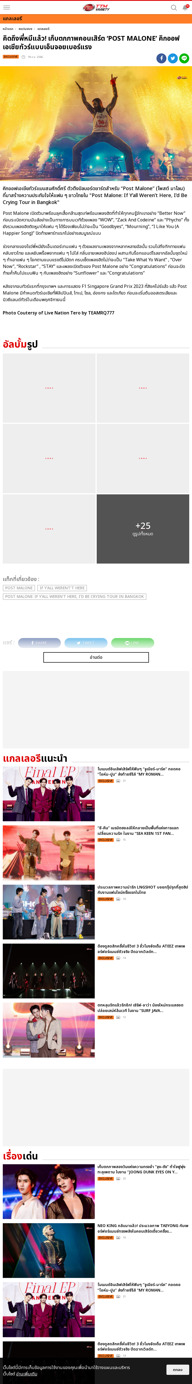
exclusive (25, 29)
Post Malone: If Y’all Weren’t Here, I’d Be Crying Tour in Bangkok (74, 597)
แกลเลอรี (43, 29)
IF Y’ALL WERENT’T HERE (62, 588)
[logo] (96, 7)
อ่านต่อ (96, 657)
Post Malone (19, 588)
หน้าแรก (8, 29)
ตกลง (178, 1370)
